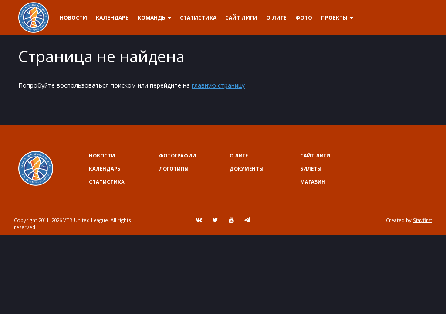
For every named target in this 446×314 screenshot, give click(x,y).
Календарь (112, 17)
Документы (247, 168)
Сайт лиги (241, 17)
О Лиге (276, 17)
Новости (73, 17)
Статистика (198, 17)
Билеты (310, 168)
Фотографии (177, 155)
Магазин (312, 181)
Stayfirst (422, 220)
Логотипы (174, 168)
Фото (303, 17)
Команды (154, 17)
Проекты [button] (337, 17)
